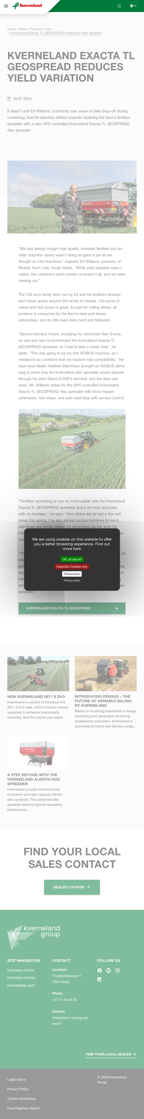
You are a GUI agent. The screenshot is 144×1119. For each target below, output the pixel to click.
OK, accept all (72, 559)
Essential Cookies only (72, 566)
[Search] (119, 6)
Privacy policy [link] (72, 580)
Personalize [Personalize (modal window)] (72, 574)
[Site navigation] (6, 6)
